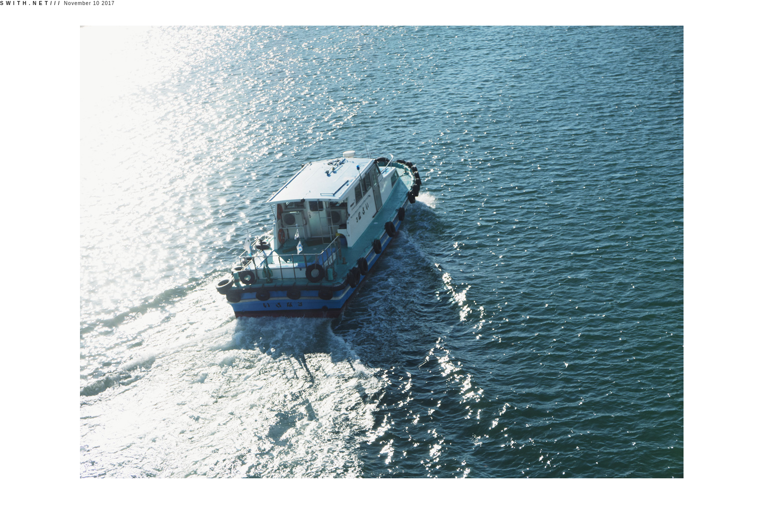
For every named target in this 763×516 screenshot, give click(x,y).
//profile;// (742, 491)
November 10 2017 (57, 3)
